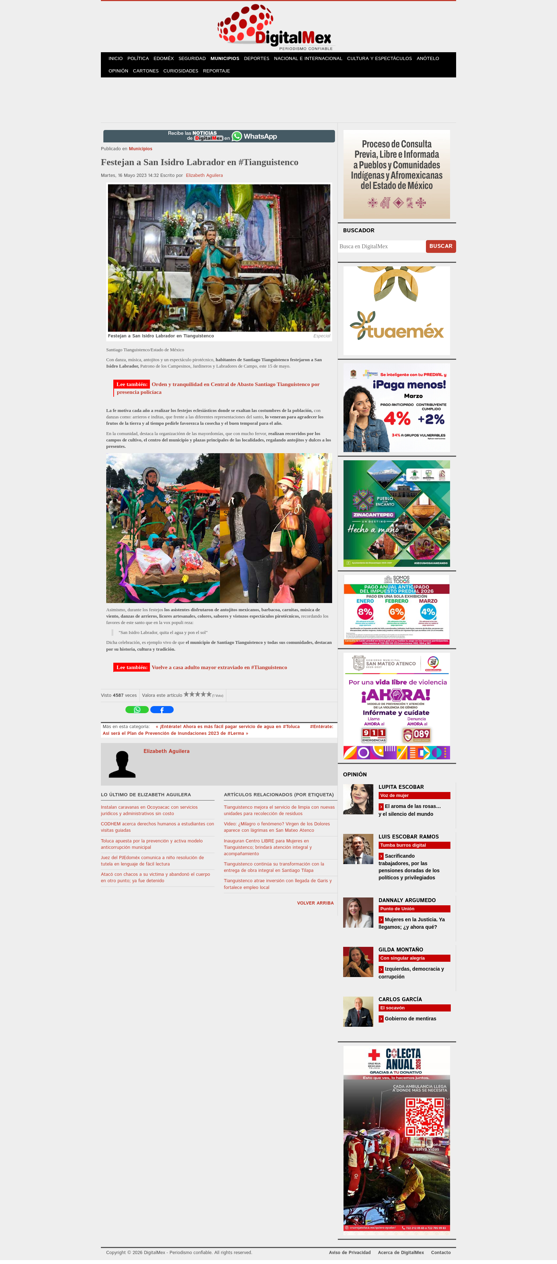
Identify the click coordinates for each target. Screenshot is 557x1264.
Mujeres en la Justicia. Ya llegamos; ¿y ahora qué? (412, 927)
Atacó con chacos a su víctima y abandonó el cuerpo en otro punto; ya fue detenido (155, 881)
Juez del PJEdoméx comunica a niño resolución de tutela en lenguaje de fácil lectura (152, 865)
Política (140, 59)
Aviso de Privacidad (350, 1256)
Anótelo (434, 59)
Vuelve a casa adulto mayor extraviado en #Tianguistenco (219, 671)
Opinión (119, 74)
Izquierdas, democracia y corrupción (411, 976)
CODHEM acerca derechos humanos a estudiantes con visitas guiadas (157, 831)
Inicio (116, 59)
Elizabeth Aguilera (204, 179)
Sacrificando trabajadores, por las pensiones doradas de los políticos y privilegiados (409, 870)
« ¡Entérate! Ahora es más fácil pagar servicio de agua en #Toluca (228, 730)
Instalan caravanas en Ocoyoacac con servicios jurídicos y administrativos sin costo (149, 814)
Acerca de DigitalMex (401, 1256)
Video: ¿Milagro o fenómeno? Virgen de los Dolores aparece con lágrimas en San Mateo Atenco (277, 831)
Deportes (264, 59)
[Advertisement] (278, 103)
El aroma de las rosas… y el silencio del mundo (410, 813)
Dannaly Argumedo (407, 904)
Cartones (148, 74)
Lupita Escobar (401, 791)
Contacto (441, 1256)
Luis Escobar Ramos (409, 840)
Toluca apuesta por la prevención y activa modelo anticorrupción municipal (152, 848)
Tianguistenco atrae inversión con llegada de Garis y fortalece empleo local (278, 888)
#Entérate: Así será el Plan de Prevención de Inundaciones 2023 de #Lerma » (218, 734)
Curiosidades (184, 74)
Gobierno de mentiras (410, 1022)
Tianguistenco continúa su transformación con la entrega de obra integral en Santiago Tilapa (274, 871)
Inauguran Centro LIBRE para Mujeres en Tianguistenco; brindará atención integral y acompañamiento (268, 851)
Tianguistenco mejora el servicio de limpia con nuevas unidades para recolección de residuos (279, 814)
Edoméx (167, 59)
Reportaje (220, 74)
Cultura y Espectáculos (386, 59)
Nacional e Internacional (315, 59)
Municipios (230, 59)
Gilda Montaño (401, 954)
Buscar (441, 250)
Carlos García (400, 1003)
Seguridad (197, 59)
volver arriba (315, 907)
